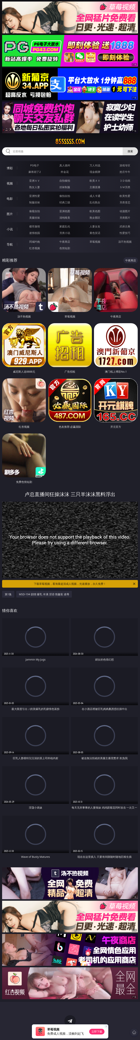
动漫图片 (125, 211)
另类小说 (64, 233)
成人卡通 (95, 196)
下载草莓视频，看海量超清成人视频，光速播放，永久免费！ (85, 584)
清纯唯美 (64, 217)
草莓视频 (95, 241)
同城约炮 (34, 241)
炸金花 (65, 172)
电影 (10, 199)
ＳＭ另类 (125, 187)
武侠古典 (125, 226)
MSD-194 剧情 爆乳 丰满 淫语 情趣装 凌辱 (44, 594)
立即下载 (96, 1031)
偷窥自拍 (34, 211)
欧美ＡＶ (95, 180)
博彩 (10, 168)
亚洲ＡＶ (34, 180)
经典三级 (64, 202)
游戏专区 (125, 165)
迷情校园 (34, 233)
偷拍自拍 (64, 196)
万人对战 (95, 165)
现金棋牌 (95, 172)
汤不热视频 (125, 241)
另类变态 (125, 202)
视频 (10, 183)
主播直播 (95, 187)
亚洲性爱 (34, 196)
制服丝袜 (34, 202)
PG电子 (34, 165)
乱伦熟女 (95, 202)
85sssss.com (70, 141)
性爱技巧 (125, 233)
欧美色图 (95, 211)
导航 (10, 244)
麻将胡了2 (34, 172)
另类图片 (125, 217)
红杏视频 (34, 248)
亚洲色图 (64, 211)
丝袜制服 (64, 187)
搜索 (130, 151)
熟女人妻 (34, 187)
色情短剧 (64, 248)
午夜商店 (64, 241)
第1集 (8, 594)
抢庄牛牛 (125, 172)
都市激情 (34, 226)
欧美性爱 (125, 196)
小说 (10, 229)
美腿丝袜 (34, 217)
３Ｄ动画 (125, 180)
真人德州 (64, 165)
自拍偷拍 (64, 180)
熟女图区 (95, 217)
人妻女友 (95, 226)
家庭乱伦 (64, 226)
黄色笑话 (95, 233)
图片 (10, 214)
